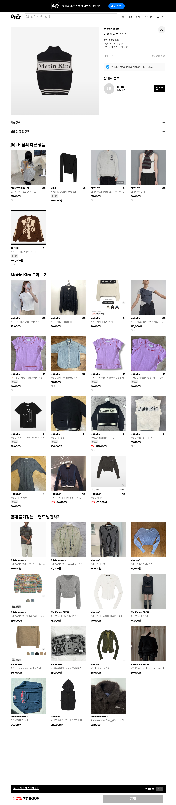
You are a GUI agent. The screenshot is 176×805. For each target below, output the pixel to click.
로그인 (160, 16)
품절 (133, 799)
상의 (112, 56)
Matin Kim (111, 29)
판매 (138, 16)
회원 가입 (148, 16)
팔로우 (159, 88)
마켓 (130, 16)
